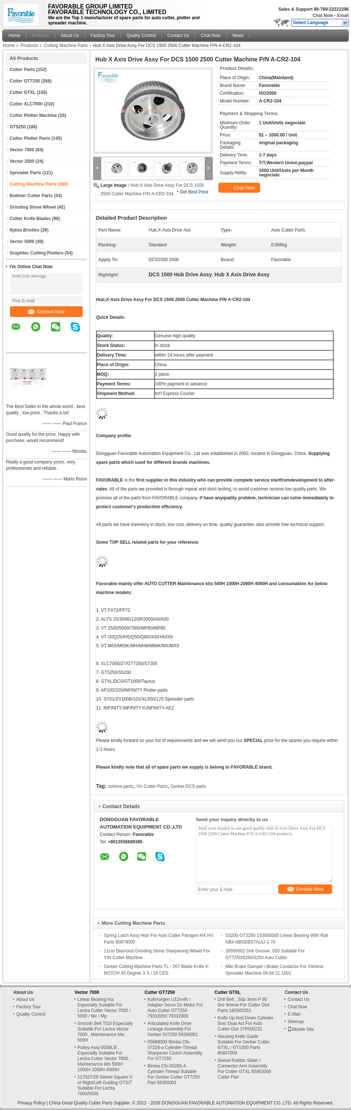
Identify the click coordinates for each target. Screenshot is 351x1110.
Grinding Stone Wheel (33, 207)
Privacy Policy (31, 1103)
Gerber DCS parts (188, 786)
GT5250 (17, 126)
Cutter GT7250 (25, 81)
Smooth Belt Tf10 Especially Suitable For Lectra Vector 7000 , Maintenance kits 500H (105, 1032)
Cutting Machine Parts (66, 45)
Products (40, 35)
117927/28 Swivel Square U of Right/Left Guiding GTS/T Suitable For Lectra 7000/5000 (105, 1085)
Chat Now (323, 15)
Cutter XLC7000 (26, 104)
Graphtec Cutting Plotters (37, 253)
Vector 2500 (22, 161)
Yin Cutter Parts (151, 786)
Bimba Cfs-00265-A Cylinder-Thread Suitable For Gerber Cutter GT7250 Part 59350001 (173, 1074)
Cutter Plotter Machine (33, 115)
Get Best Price (194, 192)
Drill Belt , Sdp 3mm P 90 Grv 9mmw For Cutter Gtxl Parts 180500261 (243, 1005)
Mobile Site (300, 1029)
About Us (70, 35)
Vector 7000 (22, 149)
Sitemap (295, 1021)
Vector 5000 (22, 241)
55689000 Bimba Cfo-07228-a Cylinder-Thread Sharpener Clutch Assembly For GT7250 (174, 1050)
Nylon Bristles (25, 230)
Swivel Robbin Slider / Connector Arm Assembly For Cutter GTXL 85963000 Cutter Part (244, 1069)
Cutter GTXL (22, 92)
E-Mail (293, 1014)
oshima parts (120, 786)
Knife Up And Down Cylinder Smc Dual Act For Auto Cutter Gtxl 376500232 (245, 1023)
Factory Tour (103, 35)
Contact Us (178, 35)
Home (14, 35)
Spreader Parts (25, 172)
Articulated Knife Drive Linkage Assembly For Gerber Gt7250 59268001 (172, 1029)
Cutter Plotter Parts (30, 138)
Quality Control (141, 35)
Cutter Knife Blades (30, 218)
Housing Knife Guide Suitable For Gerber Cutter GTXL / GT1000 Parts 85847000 (244, 1045)
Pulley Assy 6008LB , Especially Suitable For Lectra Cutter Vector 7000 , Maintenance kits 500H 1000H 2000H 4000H (104, 1058)
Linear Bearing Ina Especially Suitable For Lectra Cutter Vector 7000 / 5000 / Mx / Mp (104, 1008)
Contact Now (46, 311)
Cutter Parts (22, 69)
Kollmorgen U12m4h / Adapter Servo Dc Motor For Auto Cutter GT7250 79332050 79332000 (175, 1008)
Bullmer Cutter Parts (31, 195)
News (237, 35)
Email (343, 15)
